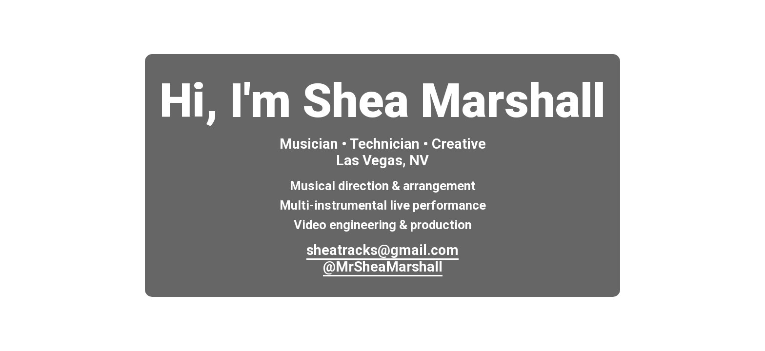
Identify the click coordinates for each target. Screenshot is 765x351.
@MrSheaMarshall (383, 266)
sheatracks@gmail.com (382, 250)
